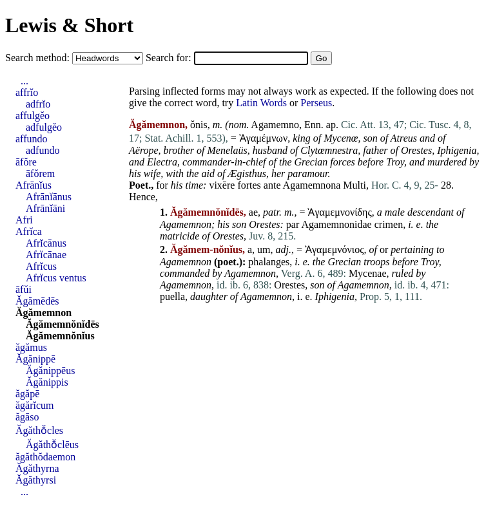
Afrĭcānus (46, 243)
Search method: (38, 57)
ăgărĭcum (34, 405)
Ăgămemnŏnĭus (60, 335)
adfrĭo (38, 104)
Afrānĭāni (45, 208)
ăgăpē (27, 393)
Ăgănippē (35, 358)
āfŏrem (40, 173)
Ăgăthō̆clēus (52, 444)
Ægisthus (247, 173)
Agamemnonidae (336, 224)
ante (272, 185)
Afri (24, 219)
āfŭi (23, 289)
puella (172, 296)
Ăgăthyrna (37, 468)
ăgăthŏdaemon (45, 456)
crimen (388, 224)
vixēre (222, 185)
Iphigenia (456, 150)
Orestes (416, 150)
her (278, 173)
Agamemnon (185, 224)
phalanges (268, 261)
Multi (354, 185)
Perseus (316, 102)
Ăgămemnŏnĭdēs (62, 324)
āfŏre (26, 161)
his (135, 173)
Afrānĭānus (49, 196)
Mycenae (368, 273)
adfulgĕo (44, 127)
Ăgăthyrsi (35, 480)
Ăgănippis (47, 382)
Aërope (144, 150)
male (395, 212)
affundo (31, 138)
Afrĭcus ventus (56, 277)
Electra (162, 161)
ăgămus (31, 347)
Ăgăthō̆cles (39, 430)
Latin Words (261, 102)
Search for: (170, 57)
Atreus (404, 138)
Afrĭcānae (46, 254)
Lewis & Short (69, 25)
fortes (248, 185)
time (195, 185)
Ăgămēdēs (37, 301)
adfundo (42, 150)
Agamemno (275, 124)
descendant (430, 212)
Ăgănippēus (50, 370)
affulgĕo (32, 115)
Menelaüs (227, 150)
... (24, 80)
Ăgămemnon (43, 312)
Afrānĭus (33, 185)
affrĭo (26, 92)
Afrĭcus (41, 266)
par (292, 224)
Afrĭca (28, 231)
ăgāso (27, 416)
